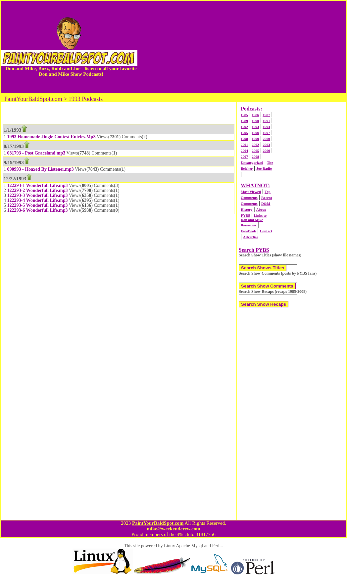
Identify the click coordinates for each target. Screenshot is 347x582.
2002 (255, 145)
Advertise (250, 237)
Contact (266, 231)
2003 (266, 145)
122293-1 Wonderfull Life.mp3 (37, 185)
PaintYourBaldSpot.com (157, 523)
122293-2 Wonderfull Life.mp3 (37, 190)
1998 (244, 139)
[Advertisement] (241, 47)
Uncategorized (252, 162)
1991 (266, 121)
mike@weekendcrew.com (173, 528)
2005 (255, 151)
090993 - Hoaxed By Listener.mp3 (40, 169)
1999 (255, 139)
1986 (255, 115)
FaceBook (248, 231)
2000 (266, 139)
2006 (266, 151)
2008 (255, 156)
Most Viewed (251, 192)
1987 (266, 115)
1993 (255, 127)
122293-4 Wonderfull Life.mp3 (37, 200)
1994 (266, 127)
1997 (266, 133)
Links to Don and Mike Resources (254, 220)
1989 (244, 121)
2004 (244, 151)
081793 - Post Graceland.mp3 (36, 153)
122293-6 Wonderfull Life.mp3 (37, 210)
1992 (244, 127)
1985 (244, 115)
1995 (244, 133)
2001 (244, 145)
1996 (255, 133)
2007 (244, 156)
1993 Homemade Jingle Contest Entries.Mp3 (51, 136)
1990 (255, 121)
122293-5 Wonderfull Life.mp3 (37, 205)
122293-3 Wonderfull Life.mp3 (37, 195)
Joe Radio (264, 168)
